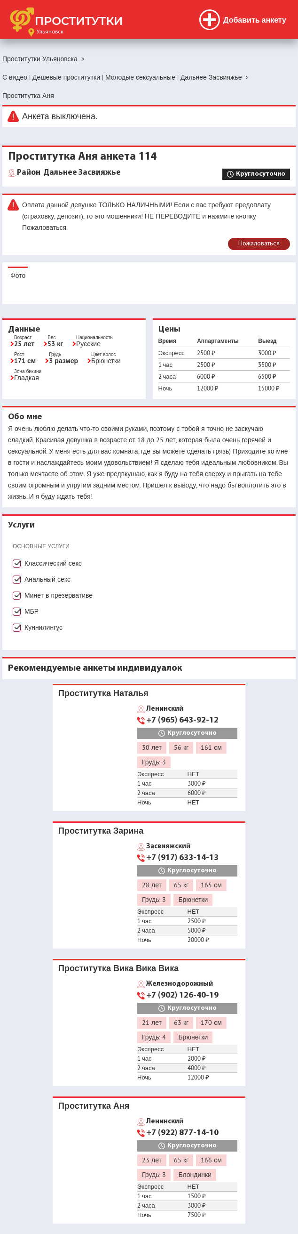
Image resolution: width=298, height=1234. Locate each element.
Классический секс (53, 563)
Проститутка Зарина (100, 830)
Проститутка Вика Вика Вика (118, 968)
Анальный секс (47, 579)
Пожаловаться (259, 243)
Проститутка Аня (93, 1105)
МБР (31, 611)
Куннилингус (43, 627)
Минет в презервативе (58, 595)
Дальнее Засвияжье (69, 173)
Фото (17, 275)
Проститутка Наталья (103, 693)
